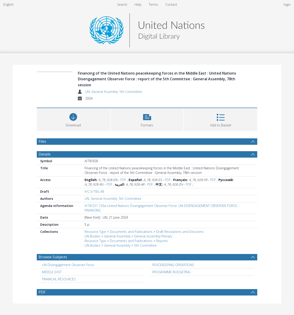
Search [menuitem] (122, 4)
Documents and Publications (131, 231)
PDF (123, 180)
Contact (171, 4)
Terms (153, 4)
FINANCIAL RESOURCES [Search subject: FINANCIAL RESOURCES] (59, 279)
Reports (162, 241)
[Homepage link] (147, 29)
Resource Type (95, 231)
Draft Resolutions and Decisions (180, 231)
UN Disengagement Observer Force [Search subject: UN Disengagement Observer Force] (68, 265)
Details (45, 154)
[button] (147, 119)
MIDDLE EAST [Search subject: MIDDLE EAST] (52, 272)
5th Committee (145, 245)
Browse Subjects (53, 256)
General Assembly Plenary (153, 236)
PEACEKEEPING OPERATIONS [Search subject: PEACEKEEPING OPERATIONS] (173, 265)
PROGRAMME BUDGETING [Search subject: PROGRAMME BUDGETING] (171, 272)
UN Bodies (92, 236)
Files (42, 141)
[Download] (73, 119)
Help (138, 4)
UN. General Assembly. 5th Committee (113, 91)
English (8, 4)
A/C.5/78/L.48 (94, 191)
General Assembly (117, 236)
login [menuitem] (287, 4)
